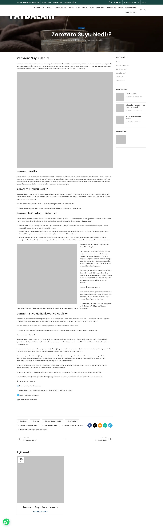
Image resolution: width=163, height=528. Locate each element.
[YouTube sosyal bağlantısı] (117, 2)
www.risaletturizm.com (31, 395)
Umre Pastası (131, 94)
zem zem (23, 421)
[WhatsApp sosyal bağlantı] (120, 2)
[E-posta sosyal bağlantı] (100, 425)
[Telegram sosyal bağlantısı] (110, 425)
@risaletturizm (32, 399)
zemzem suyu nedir (51, 425)
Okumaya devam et (40, 511)
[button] (6, 522)
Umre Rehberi (120, 73)
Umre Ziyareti (120, 80)
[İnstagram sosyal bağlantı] (114, 2)
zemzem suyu (72, 421)
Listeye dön (65, 439)
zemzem (36, 421)
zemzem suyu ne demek (28, 425)
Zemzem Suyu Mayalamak (40, 507)
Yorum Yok (138, 97)
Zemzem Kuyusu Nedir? (53, 421)
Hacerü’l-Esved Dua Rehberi (133, 117)
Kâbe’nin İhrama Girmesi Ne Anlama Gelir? (135, 106)
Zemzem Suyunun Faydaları (73, 425)
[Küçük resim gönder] (120, 97)
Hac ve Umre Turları (122, 65)
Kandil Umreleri (121, 69)
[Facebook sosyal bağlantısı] (109, 2)
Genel (81, 28)
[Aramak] (145, 10)
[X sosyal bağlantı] (111, 2)
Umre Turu (119, 77)
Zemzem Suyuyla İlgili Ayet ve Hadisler (33, 430)
